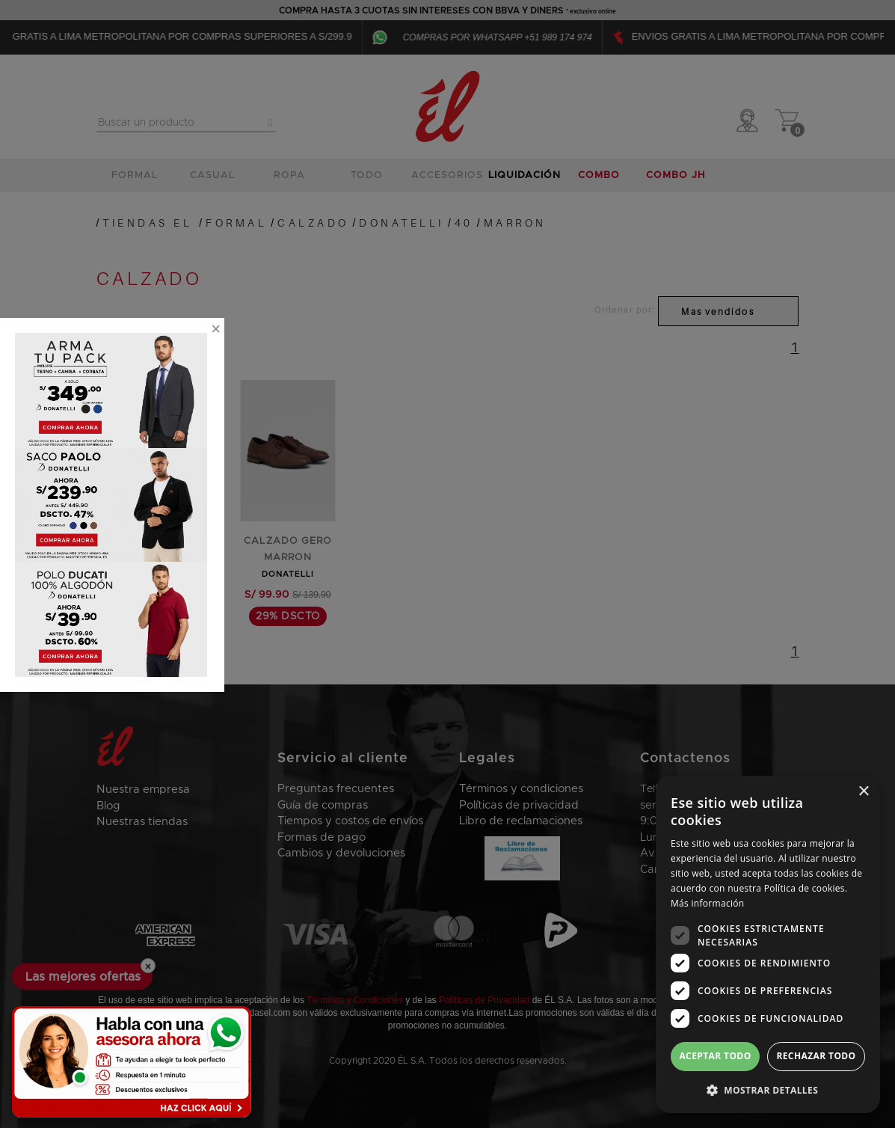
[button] (768, 1089)
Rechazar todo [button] (815, 1055)
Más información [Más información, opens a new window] (707, 903)
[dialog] (768, 944)
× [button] (863, 791)
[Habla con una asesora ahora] (131, 1062)
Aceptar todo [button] (715, 1055)
